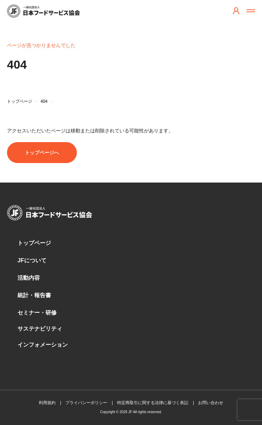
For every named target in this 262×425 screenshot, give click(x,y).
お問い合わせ (210, 402)
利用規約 (47, 402)
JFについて (31, 260)
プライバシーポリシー (86, 402)
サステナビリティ (39, 329)
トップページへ (42, 152)
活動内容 (28, 278)
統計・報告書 (34, 295)
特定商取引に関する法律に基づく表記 (152, 402)
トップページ (34, 243)
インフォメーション (42, 345)
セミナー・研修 (37, 313)
